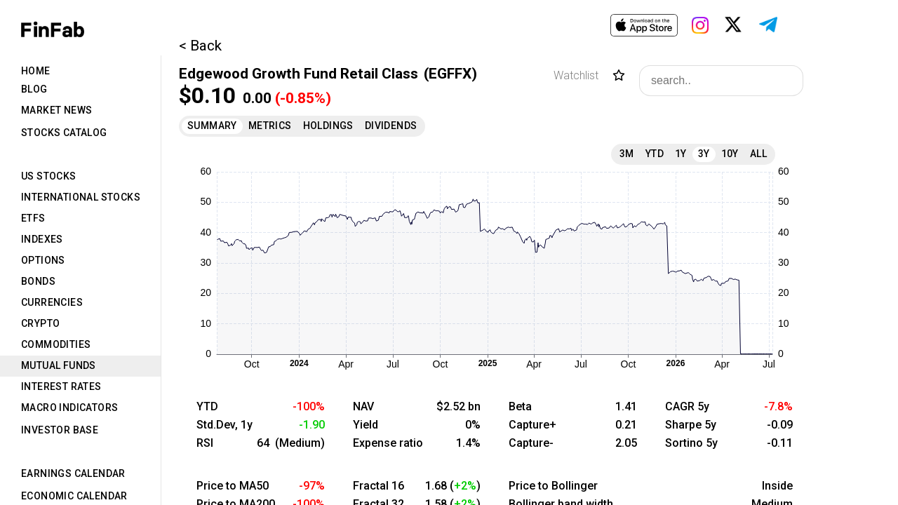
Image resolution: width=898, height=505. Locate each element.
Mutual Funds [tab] (58, 365)
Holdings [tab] (328, 125)
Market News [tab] (56, 110)
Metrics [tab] (270, 125)
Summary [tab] (212, 125)
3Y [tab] (704, 153)
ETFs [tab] (33, 218)
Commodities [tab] (56, 344)
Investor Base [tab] (59, 430)
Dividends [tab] (391, 125)
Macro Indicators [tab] (69, 407)
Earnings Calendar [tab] (73, 473)
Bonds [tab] (38, 281)
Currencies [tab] (52, 302)
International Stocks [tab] (80, 197)
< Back (200, 45)
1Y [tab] (681, 153)
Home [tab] (36, 70)
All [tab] (758, 153)
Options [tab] (43, 260)
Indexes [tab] (42, 239)
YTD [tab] (654, 153)
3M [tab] (626, 153)
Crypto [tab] (40, 323)
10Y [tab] (730, 153)
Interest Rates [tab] (61, 386)
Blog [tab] (34, 89)
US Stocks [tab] (48, 176)
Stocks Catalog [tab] (64, 132)
